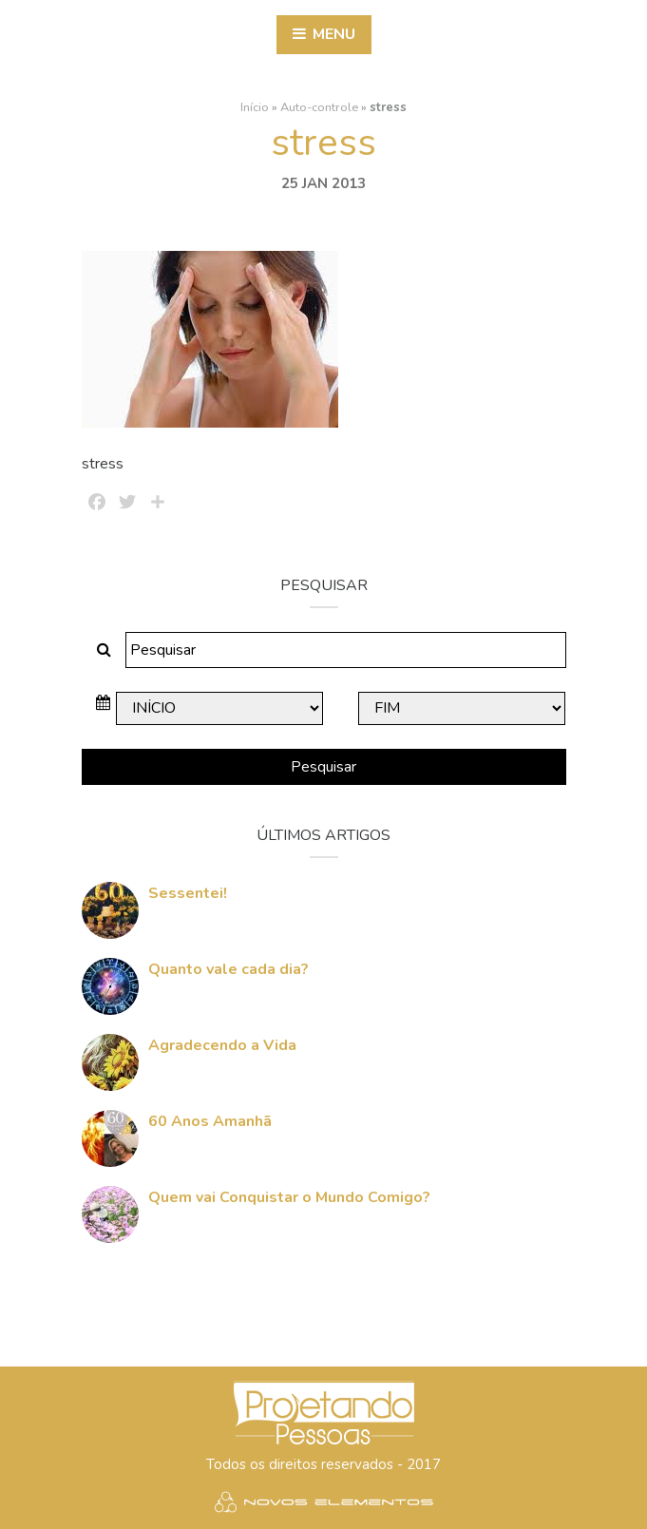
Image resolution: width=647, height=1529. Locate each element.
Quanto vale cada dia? (228, 968)
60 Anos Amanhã (210, 1120)
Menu (324, 34)
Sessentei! (187, 892)
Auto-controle (319, 106)
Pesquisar (323, 766)
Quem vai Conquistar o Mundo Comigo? (289, 1196)
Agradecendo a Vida (222, 1044)
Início (254, 106)
